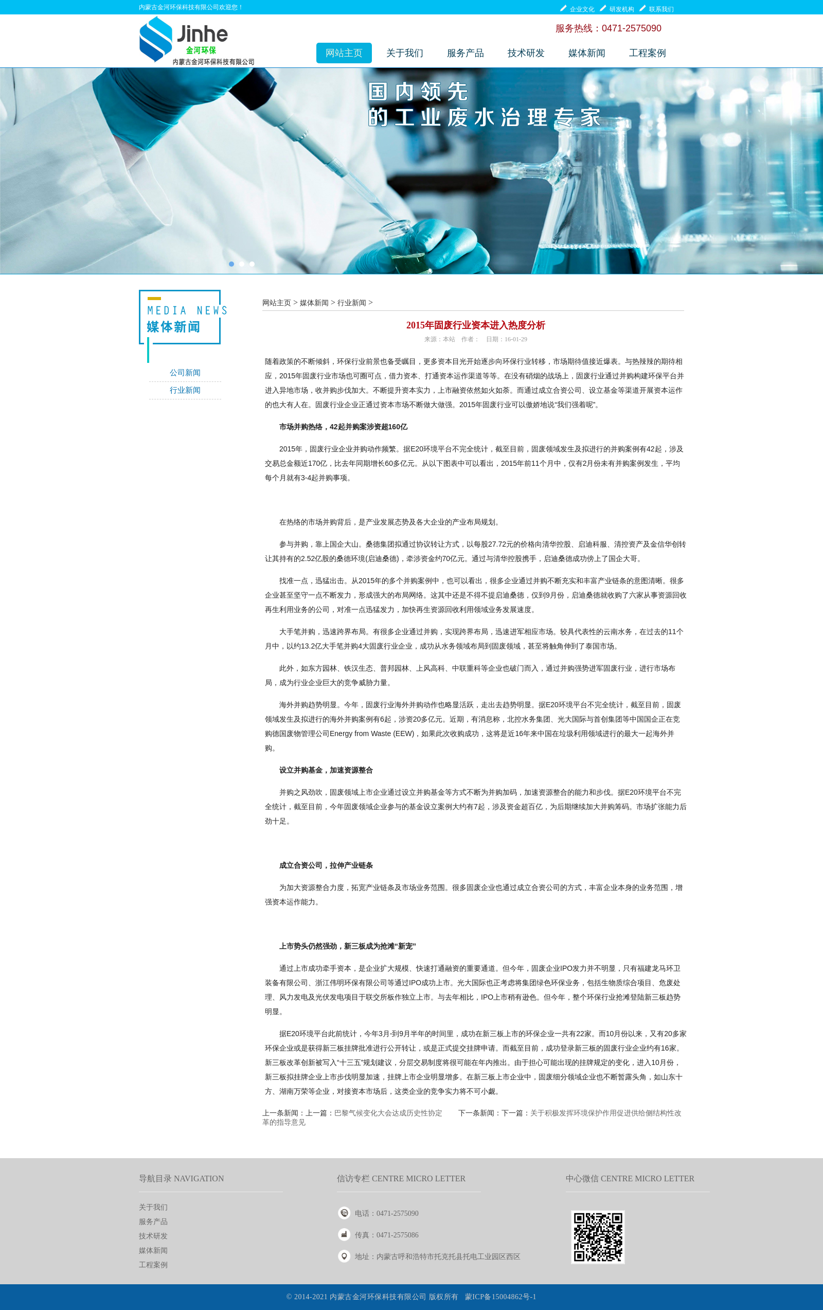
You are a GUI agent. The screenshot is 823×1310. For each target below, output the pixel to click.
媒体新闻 (586, 53)
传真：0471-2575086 (387, 1235)
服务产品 (465, 53)
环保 (510, 361)
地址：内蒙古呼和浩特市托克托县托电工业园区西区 (438, 1257)
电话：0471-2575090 (387, 1213)
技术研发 (526, 53)
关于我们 (404, 53)
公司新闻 (185, 373)
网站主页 (344, 53)
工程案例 (647, 53)
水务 (448, 646)
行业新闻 (185, 390)
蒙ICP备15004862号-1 (500, 1297)
